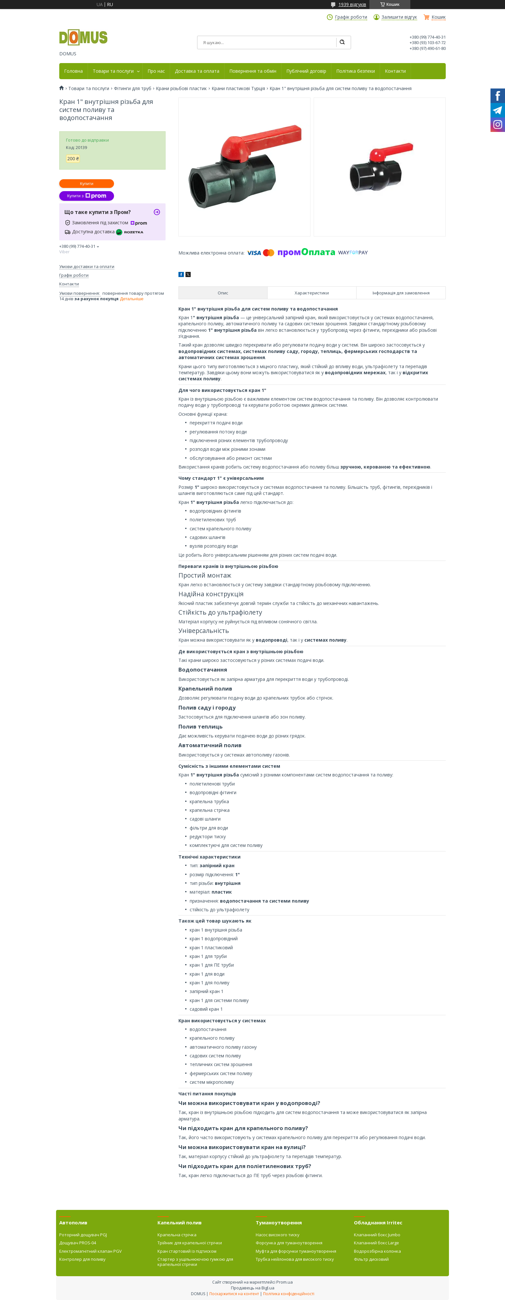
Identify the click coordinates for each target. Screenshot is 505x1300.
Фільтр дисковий (371, 1259)
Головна (73, 71)
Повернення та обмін (252, 71)
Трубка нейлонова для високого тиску (295, 1259)
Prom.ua (284, 1282)
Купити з (86, 196)
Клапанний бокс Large (376, 1243)
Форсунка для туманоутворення (289, 1243)
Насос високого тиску (278, 1235)
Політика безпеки (355, 71)
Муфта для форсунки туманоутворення (296, 1251)
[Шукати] (342, 42)
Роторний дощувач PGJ (83, 1235)
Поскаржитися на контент (234, 1293)
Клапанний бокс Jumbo (377, 1235)
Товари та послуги (113, 71)
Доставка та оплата (197, 71)
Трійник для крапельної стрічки (189, 1243)
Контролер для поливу (82, 1259)
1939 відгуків (352, 4)
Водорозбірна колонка (377, 1251)
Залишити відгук (399, 17)
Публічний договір (306, 71)
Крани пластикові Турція (238, 88)
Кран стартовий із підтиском (186, 1251)
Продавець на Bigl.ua (252, 1288)
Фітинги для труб (132, 88)
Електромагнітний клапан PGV (90, 1251)
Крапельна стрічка (176, 1235)
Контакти (395, 71)
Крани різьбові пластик (181, 88)
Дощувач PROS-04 (77, 1243)
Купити (86, 183)
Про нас (156, 71)
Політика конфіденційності (288, 1293)
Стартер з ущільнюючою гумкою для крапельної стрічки (195, 1261)
